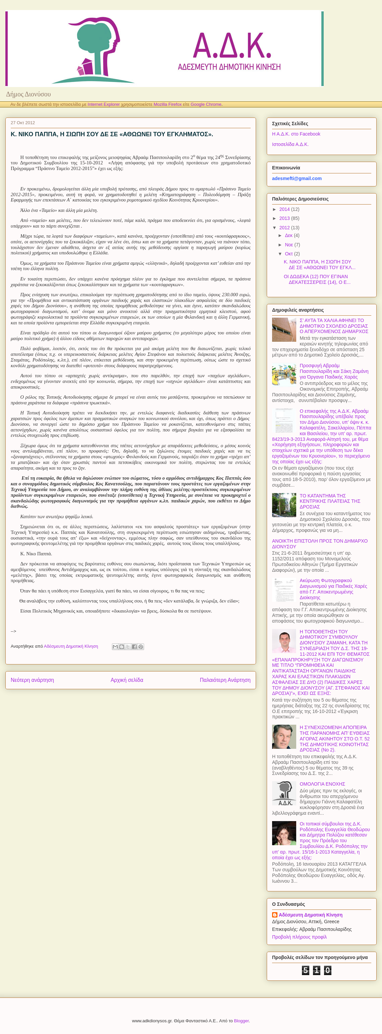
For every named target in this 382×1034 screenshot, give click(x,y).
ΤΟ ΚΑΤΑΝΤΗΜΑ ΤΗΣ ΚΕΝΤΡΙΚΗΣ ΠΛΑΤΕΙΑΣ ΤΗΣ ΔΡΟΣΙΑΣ (330, 501)
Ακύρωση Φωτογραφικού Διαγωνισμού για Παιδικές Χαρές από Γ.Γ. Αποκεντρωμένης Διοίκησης (333, 589)
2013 (285, 218)
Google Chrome (206, 104)
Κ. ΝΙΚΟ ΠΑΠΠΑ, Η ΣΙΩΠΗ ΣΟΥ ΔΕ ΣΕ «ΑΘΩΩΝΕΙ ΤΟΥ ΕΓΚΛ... (320, 264)
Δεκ (289, 235)
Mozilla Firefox (167, 104)
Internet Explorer (104, 104)
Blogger (241, 1020)
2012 (285, 227)
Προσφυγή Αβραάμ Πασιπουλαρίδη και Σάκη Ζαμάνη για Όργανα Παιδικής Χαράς (334, 371)
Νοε (289, 244)
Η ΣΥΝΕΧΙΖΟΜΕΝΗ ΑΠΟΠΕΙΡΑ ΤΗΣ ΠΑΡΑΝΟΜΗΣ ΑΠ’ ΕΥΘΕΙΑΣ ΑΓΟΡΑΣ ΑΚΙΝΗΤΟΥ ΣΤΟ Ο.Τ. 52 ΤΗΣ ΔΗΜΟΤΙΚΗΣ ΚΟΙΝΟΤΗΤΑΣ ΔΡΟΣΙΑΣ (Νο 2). (335, 738)
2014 (285, 209)
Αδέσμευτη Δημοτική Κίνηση (310, 915)
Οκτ (289, 253)
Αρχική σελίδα (127, 680)
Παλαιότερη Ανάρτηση (225, 680)
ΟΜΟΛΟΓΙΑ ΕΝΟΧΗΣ (322, 784)
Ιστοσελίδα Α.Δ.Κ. (290, 144)
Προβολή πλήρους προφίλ (299, 937)
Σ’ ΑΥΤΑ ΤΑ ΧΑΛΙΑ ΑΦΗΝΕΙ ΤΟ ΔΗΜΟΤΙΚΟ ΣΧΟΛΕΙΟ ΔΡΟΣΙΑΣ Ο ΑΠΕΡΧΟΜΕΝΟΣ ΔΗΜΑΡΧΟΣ (334, 326)
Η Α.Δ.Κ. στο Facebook (296, 134)
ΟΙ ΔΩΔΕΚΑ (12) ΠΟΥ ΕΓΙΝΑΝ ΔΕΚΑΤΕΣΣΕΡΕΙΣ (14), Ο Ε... (317, 279)
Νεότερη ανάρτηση (32, 680)
